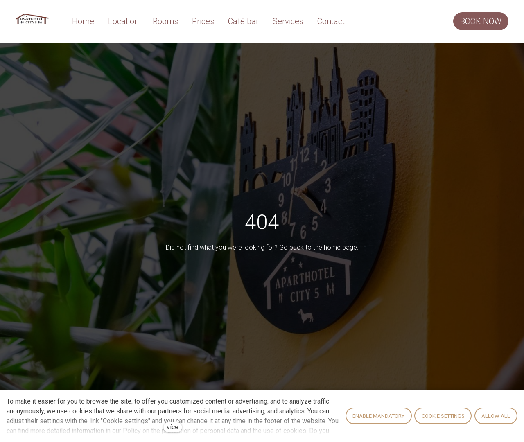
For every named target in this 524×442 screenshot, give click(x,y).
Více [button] (345, 22)
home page (340, 249)
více (172, 427)
